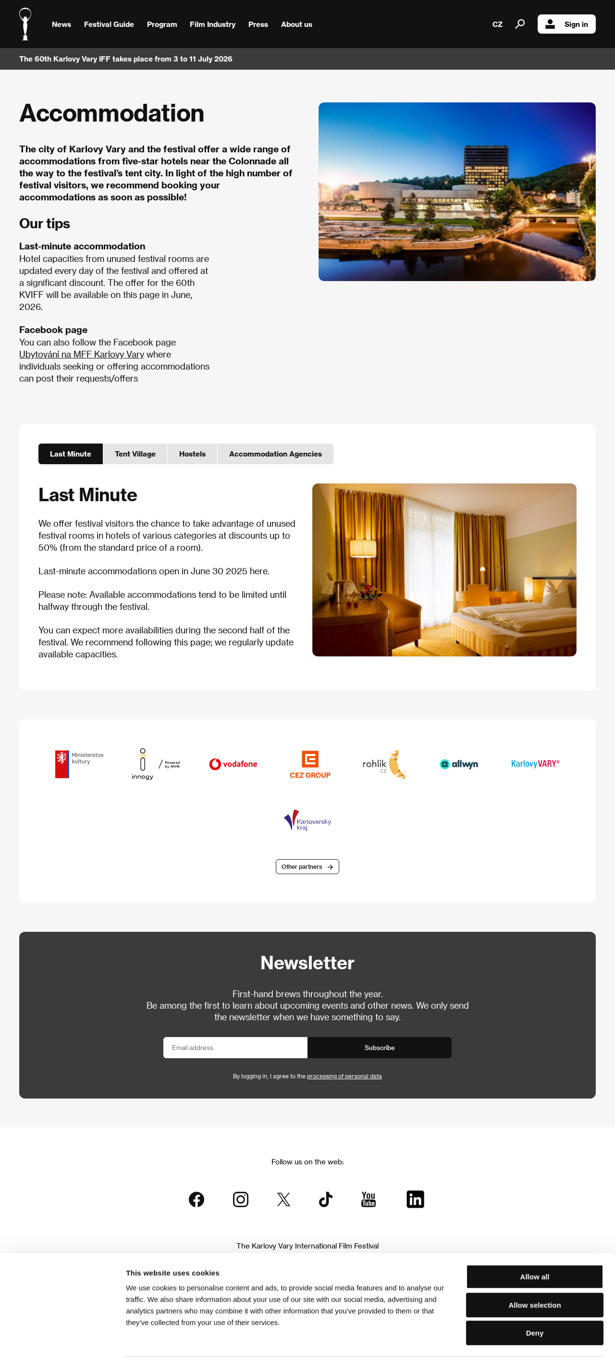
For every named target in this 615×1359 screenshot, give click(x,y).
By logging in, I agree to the (307, 1077)
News (61, 24)
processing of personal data (344, 1077)
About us (296, 24)
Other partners (302, 867)
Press (258, 24)
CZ (497, 24)
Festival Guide (109, 24)
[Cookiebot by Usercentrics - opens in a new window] (62, 1340)
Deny (535, 1298)
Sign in (566, 24)
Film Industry (212, 24)
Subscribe (380, 1048)
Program (162, 24)
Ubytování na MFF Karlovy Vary (81, 354)
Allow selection (534, 1270)
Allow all (535, 1241)
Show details (502, 1340)
